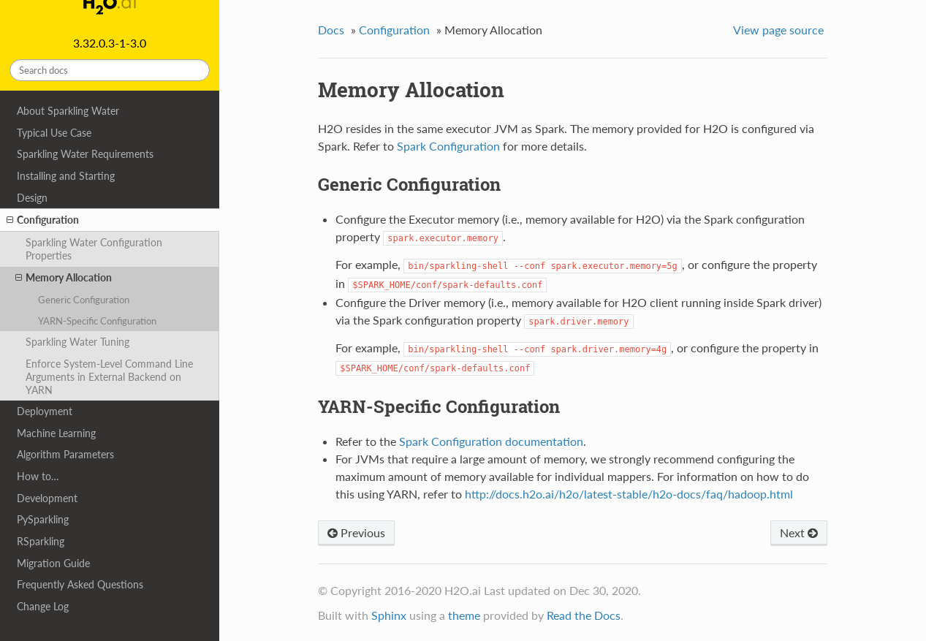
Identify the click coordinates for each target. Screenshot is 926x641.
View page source (778, 30)
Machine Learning (56, 433)
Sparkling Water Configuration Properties (94, 249)
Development (47, 498)
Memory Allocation (63, 277)
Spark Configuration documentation (491, 441)
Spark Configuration (448, 146)
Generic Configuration (83, 300)
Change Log (43, 606)
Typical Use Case (54, 132)
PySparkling (43, 519)
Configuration (43, 220)
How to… (38, 476)
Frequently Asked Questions (80, 584)
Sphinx (388, 615)
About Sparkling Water (68, 111)
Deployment (44, 411)
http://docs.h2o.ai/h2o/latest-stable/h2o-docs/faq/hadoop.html (629, 494)
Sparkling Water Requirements (85, 154)
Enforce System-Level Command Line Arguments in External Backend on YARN (109, 376)
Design (32, 197)
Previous (356, 532)
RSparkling (40, 541)
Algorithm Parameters (65, 454)
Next (799, 532)
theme (464, 615)
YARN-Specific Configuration (97, 321)
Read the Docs (584, 615)
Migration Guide (53, 563)
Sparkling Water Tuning (77, 341)
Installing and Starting (66, 176)
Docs (331, 30)
